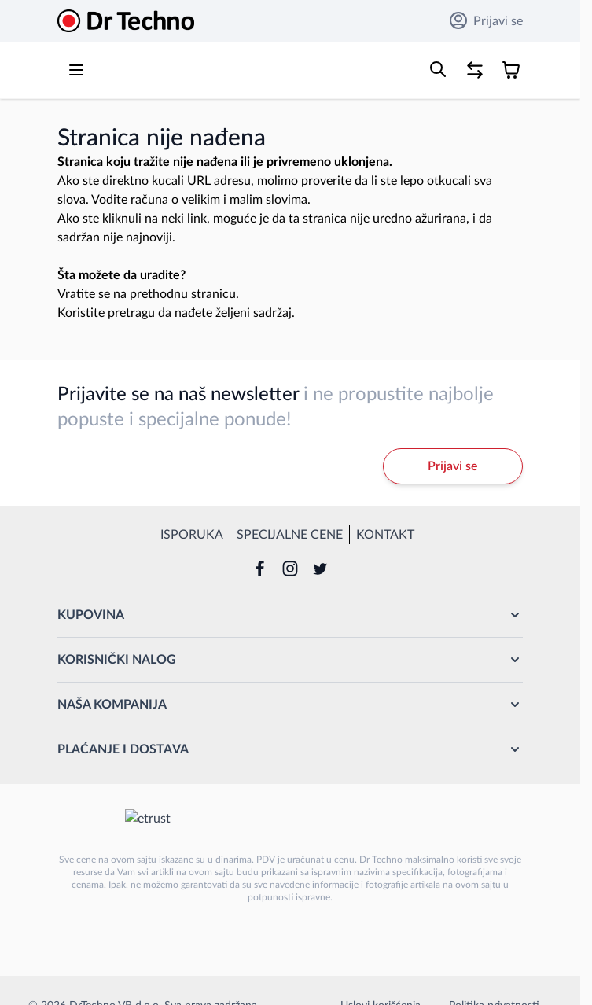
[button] (290, 615)
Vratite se (83, 294)
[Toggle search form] (437, 69)
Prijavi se (486, 20)
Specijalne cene (290, 534)
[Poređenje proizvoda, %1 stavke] (475, 70)
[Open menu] (76, 70)
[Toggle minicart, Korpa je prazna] (511, 70)
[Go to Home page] (125, 20)
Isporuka (191, 534)
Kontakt (385, 534)
